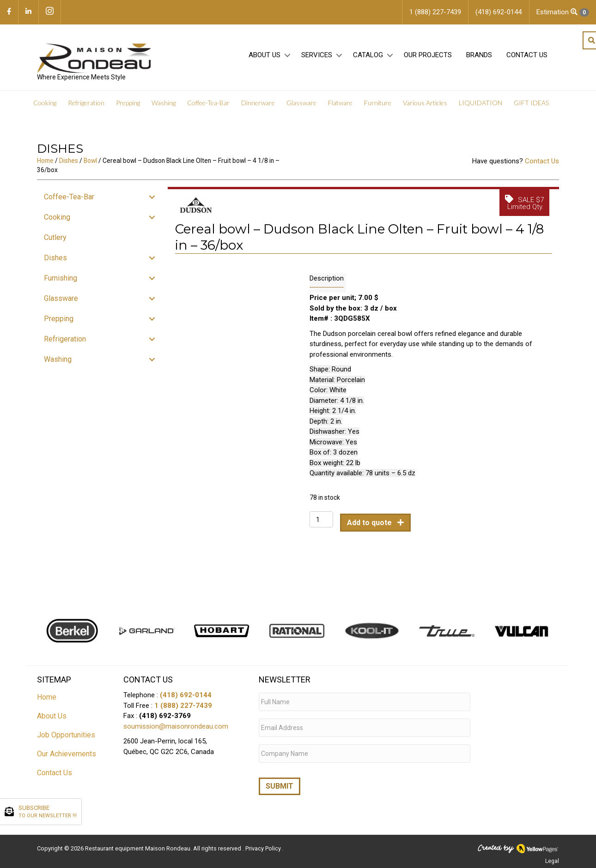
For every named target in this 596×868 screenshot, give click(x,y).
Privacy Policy (263, 847)
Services (316, 60)
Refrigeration (86, 110)
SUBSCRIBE (47, 812)
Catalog (368, 60)
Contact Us (526, 60)
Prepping (128, 110)
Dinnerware (258, 110)
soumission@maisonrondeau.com (175, 734)
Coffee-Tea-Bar (208, 110)
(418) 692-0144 (186, 703)
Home (45, 168)
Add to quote (370, 530)
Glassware (301, 110)
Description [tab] (327, 286)
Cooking (44, 110)
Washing (164, 110)
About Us (264, 60)
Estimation (562, 12)
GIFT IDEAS (531, 110)
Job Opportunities (66, 742)
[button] (287, 60)
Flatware (340, 110)
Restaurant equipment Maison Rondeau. (138, 847)
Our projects (428, 60)
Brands (479, 60)
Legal (552, 859)
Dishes (68, 168)
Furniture (377, 110)
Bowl (90, 168)
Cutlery (55, 245)
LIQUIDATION (480, 110)
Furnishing (60, 285)
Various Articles (425, 110)
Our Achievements (66, 761)
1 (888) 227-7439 (183, 713)
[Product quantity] (321, 527)
